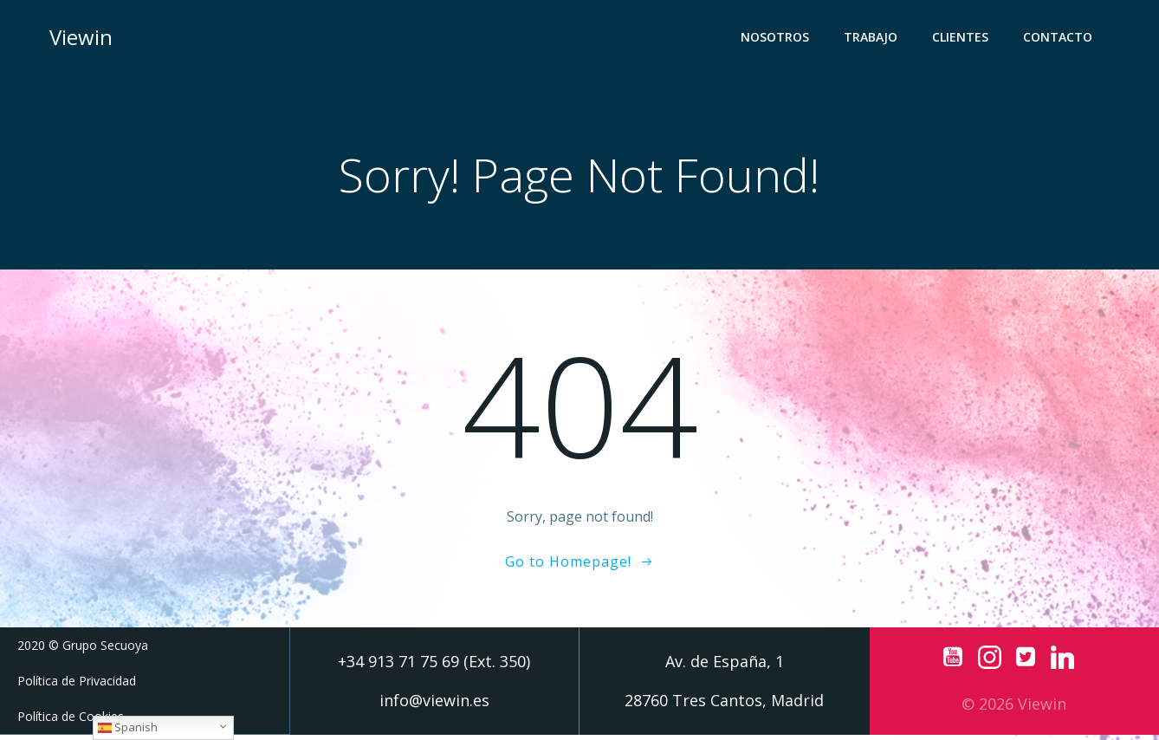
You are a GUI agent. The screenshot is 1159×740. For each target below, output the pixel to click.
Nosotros (778, 39)
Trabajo (874, 39)
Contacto (1061, 39)
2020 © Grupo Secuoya (82, 651)
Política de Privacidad (76, 686)
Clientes (964, 39)
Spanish (128, 727)
